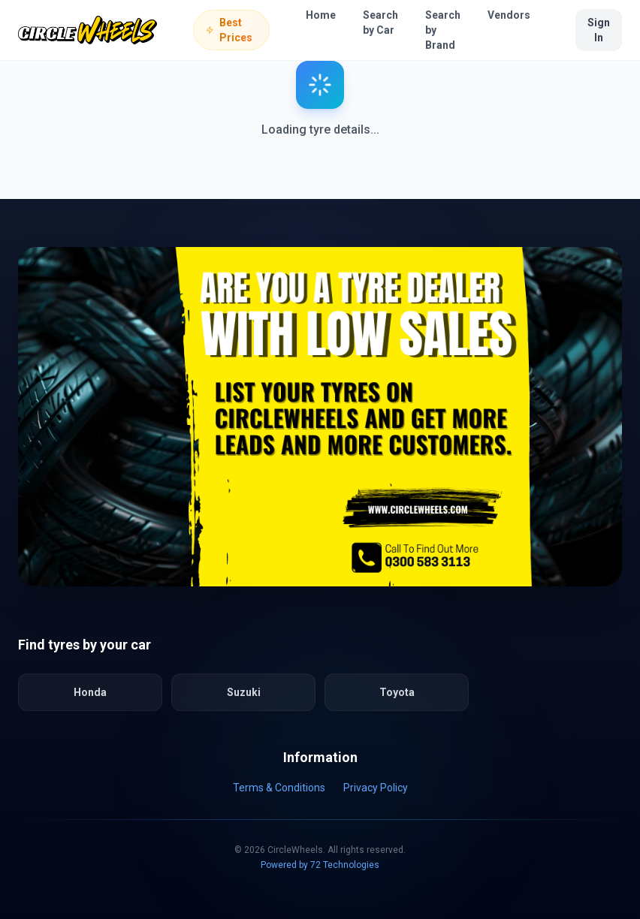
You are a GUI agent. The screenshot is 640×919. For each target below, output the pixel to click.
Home (321, 15)
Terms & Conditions (279, 788)
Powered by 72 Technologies (320, 865)
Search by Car (380, 22)
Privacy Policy (375, 788)
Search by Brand (442, 30)
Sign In (598, 30)
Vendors (509, 15)
